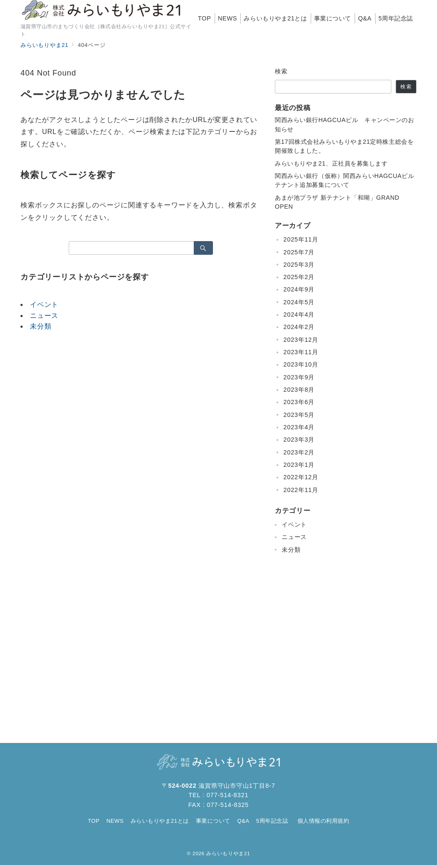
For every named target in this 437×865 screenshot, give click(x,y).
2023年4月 (299, 427)
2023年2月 (299, 452)
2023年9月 (299, 377)
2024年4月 (299, 314)
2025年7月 (299, 252)
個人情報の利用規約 (323, 821)
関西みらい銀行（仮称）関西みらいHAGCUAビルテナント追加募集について (344, 180)
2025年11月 (300, 239)
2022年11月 (300, 489)
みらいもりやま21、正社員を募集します (331, 163)
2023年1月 (299, 464)
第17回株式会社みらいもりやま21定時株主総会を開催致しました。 (344, 146)
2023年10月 (300, 364)
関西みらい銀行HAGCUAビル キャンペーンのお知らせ (344, 124)
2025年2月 (299, 277)
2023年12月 (300, 339)
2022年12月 (300, 477)
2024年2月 (299, 326)
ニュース (44, 315)
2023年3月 (299, 439)
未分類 (40, 326)
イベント (44, 304)
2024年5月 (299, 302)
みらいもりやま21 (228, 853)
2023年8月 (299, 389)
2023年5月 (299, 414)
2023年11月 (300, 352)
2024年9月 (299, 289)
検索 (281, 71)
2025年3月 (299, 264)
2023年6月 (299, 402)
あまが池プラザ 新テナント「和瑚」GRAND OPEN (337, 202)
